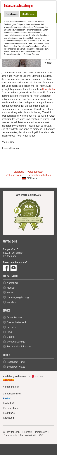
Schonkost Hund (16, 361)
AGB (40, 435)
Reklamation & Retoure (19, 346)
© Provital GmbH (12, 432)
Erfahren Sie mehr (31, 54)
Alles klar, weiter (29, 14)
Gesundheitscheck (16, 322)
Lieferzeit (19, 171)
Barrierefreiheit (28, 435)
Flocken (11, 287)
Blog (9, 332)
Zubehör (11, 302)
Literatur (11, 327)
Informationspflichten (39, 175)
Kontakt (28, 432)
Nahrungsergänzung (18, 297)
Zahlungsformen (15, 175)
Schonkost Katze (16, 366)
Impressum (41, 432)
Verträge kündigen (16, 341)
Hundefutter (48, 89)
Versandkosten (35, 171)
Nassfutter (12, 283)
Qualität (11, 336)
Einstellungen (11, 14)
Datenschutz (10, 435)
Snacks (11, 292)
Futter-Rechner (14, 317)
